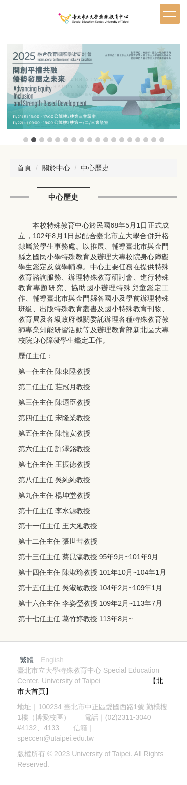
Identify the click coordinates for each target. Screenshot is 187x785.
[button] (19, 94)
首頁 (24, 168)
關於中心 (56, 168)
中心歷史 (95, 168)
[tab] (26, 140)
